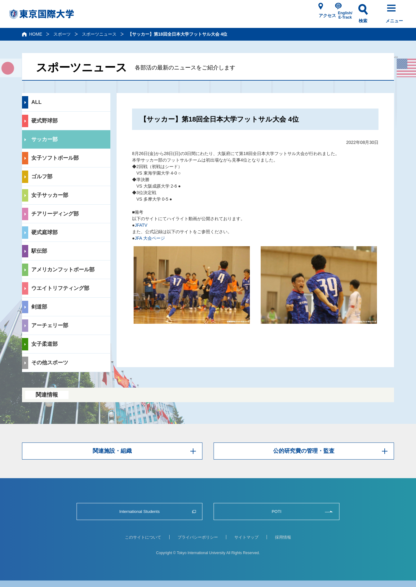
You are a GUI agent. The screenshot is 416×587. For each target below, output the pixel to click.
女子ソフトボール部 (55, 158)
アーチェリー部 (49, 325)
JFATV (141, 225)
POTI (276, 511)
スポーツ (62, 34)
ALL (36, 102)
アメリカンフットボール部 (63, 270)
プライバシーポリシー (198, 537)
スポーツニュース (99, 34)
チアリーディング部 (55, 214)
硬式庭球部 (44, 232)
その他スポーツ (49, 363)
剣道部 (39, 307)
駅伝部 (39, 251)
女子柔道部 (44, 344)
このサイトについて (143, 537)
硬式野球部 (44, 121)
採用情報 (283, 537)
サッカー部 (44, 139)
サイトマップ (246, 537)
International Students (139, 511)
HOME (35, 34)
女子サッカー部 (49, 195)
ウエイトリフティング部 (60, 288)
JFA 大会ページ (150, 238)
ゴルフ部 (41, 177)
